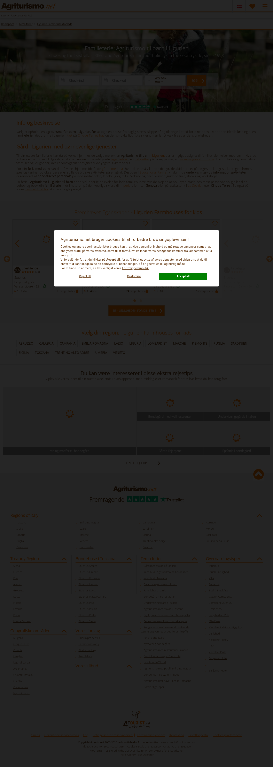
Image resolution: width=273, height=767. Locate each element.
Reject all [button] (85, 276)
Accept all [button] (183, 276)
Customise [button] (134, 276)
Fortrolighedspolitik (135, 268)
